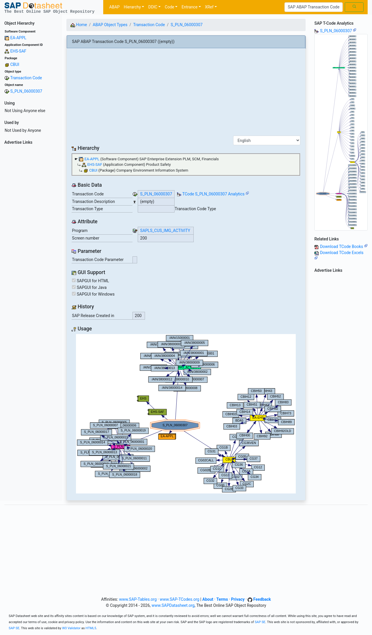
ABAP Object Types (110, 24)
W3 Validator (71, 628)
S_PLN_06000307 (26, 91)
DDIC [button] (152, 7)
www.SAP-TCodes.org (179, 599)
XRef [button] (209, 7)
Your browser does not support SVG (186, 414)
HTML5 (91, 628)
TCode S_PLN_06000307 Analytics (213, 194)
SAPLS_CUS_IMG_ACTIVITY (165, 230)
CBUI (14, 64)
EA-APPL (18, 37)
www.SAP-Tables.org (138, 599)
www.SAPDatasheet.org (173, 605)
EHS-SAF (18, 51)
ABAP (114, 7)
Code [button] (169, 7)
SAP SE (260, 622)
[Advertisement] (31, 234)
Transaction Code (26, 77)
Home (78, 24)
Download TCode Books (344, 246)
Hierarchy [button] (132, 7)
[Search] (313, 7)
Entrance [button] (189, 7)
